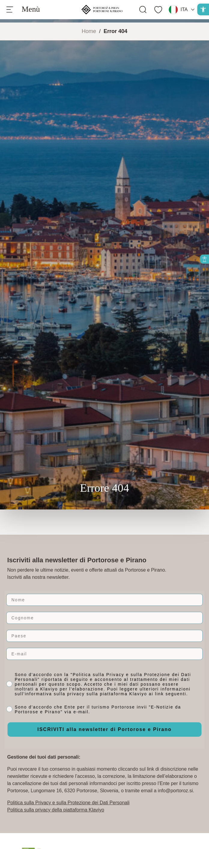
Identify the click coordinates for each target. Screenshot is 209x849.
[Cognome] (104, 618)
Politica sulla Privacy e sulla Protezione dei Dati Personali (68, 802)
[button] (203, 9)
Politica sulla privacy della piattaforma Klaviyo (55, 809)
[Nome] (104, 600)
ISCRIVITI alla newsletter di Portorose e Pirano (105, 729)
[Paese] (104, 636)
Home (89, 31)
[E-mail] (104, 654)
